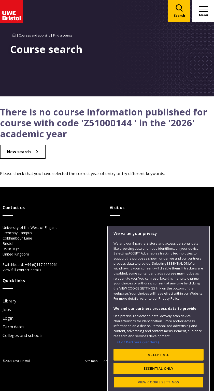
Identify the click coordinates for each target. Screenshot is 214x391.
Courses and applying (34, 35)
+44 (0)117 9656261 (41, 264)
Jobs (7, 309)
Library (9, 301)
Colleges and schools (22, 335)
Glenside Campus (126, 245)
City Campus (121, 228)
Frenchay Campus (127, 236)
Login (8, 318)
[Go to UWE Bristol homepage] (14, 35)
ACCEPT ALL (158, 377)
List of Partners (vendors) (136, 365)
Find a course (63, 35)
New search (19, 152)
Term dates (13, 327)
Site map (91, 361)
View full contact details (22, 269)
